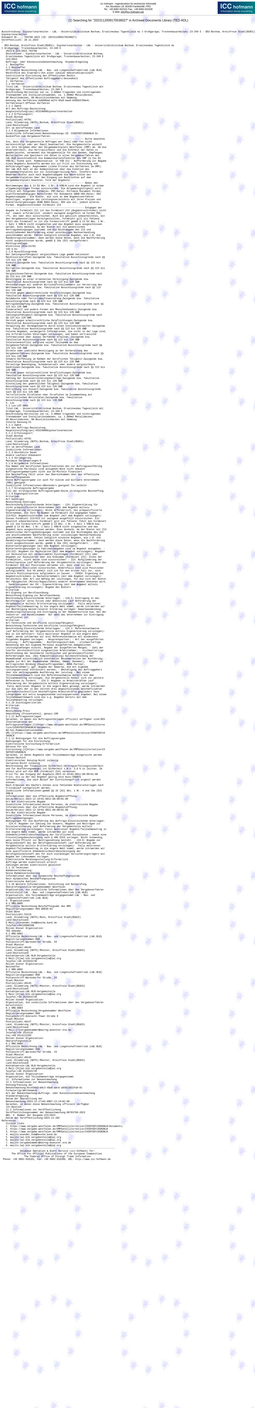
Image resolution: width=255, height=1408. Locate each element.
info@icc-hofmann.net (132, 12)
